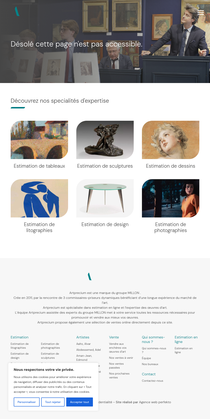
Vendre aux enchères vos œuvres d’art (118, 347)
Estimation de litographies (20, 346)
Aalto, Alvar (83, 344)
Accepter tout (79, 402)
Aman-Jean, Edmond (84, 357)
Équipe (146, 358)
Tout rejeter (53, 402)
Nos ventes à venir (121, 358)
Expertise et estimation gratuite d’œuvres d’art (97, 10)
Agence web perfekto (155, 402)
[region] (53, 387)
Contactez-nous (152, 381)
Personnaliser (27, 402)
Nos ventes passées (116, 365)
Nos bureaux (150, 364)
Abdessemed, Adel (88, 350)
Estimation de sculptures (50, 355)
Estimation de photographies (50, 346)
